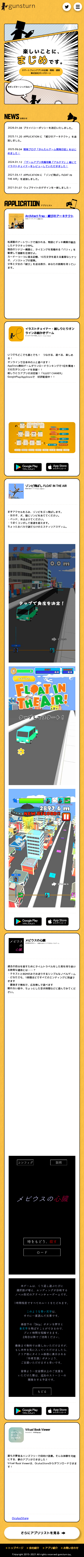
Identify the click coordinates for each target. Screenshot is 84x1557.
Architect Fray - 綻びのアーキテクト (49, 216)
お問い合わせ (69, 1548)
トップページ (14, 1548)
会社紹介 (32, 1548)
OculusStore (20, 1518)
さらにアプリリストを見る (43, 1533)
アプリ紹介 (50, 1548)
